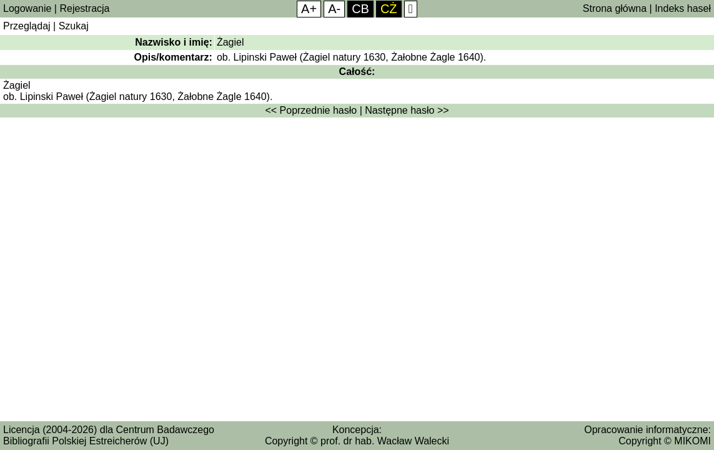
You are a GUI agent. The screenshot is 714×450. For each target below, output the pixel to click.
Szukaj (74, 26)
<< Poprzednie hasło (311, 110)
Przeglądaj (27, 26)
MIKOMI (692, 441)
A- (334, 9)
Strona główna (615, 8)
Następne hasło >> (407, 110)
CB (360, 9)
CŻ (388, 9)
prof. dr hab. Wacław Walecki (384, 441)
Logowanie (27, 8)
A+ (309, 9)
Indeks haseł (683, 8)
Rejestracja (84, 8)
